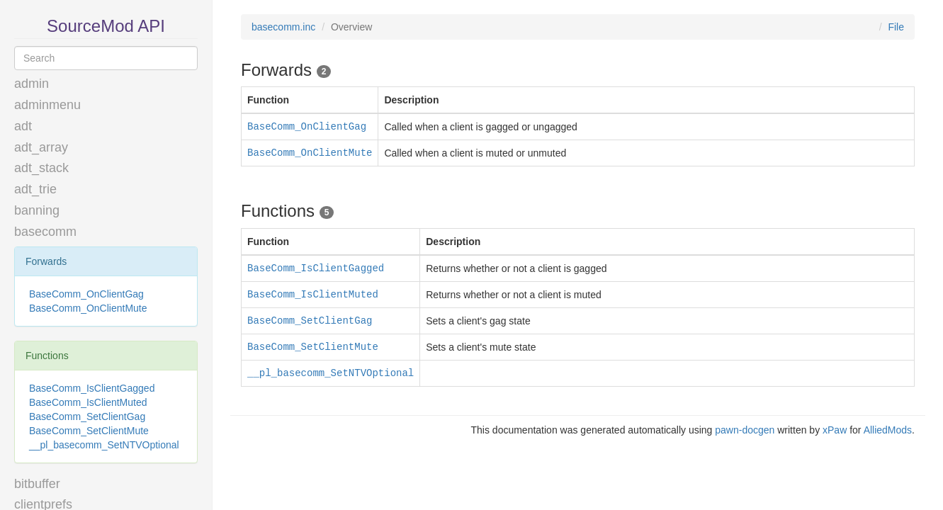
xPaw (835, 430)
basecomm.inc (283, 27)
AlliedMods (888, 430)
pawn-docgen (744, 430)
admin (31, 83)
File (896, 27)
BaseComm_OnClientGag (86, 294)
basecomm (45, 232)
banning (37, 210)
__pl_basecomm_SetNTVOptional (104, 444)
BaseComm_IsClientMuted (88, 402)
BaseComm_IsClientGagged (91, 388)
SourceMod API (106, 25)
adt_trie (35, 189)
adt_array (41, 147)
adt (23, 126)
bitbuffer (37, 484)
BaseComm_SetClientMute (89, 430)
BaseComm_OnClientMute (88, 308)
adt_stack (41, 168)
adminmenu (47, 105)
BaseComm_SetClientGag (87, 416)
